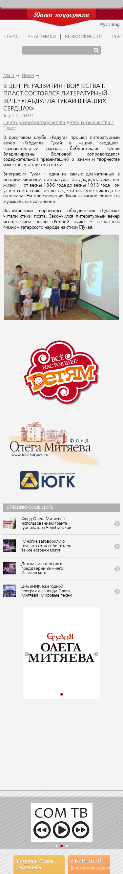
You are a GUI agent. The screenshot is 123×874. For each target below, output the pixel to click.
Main (8, 76)
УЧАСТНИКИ (42, 37)
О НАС (11, 37)
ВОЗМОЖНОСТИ (84, 37)
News (28, 76)
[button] (27, 654)
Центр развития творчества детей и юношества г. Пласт (58, 126)
